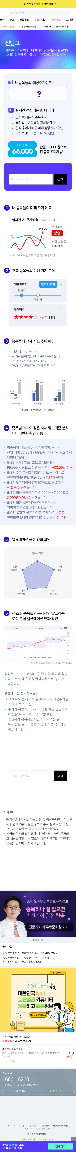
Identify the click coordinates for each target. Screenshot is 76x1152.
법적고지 (29, 1128)
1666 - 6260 (15, 1079)
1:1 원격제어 (56, 1091)
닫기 (71, 4)
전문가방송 (40, 19)
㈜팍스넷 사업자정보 (36, 1134)
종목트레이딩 (62, 26)
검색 (66, 13)
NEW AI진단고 (9, 26)
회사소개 (11, 1125)
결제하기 (60, 1146)
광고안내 (34, 1125)
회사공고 (22, 1125)
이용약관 (45, 1125)
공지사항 (7, 946)
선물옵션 (24, 19)
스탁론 (70, 19)
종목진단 (56, 19)
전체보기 (73, 26)
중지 (42, 940)
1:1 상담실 (20, 1091)
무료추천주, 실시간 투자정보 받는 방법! (22, 962)
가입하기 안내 (8, 1061)
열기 (73, 1139)
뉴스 (12, 19)
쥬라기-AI (46, 26)
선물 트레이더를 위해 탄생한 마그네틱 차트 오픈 (26, 958)
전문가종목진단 (28, 26)
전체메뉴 (73, 13)
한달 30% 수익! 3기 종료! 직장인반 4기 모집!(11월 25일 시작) (32, 953)
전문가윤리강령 (43, 1128)
